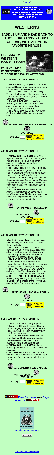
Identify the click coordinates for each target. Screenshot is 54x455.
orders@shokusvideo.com (27, 451)
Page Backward (21, 397)
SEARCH (27, 2)
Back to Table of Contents (27, 429)
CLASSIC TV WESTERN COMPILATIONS (13, 58)
